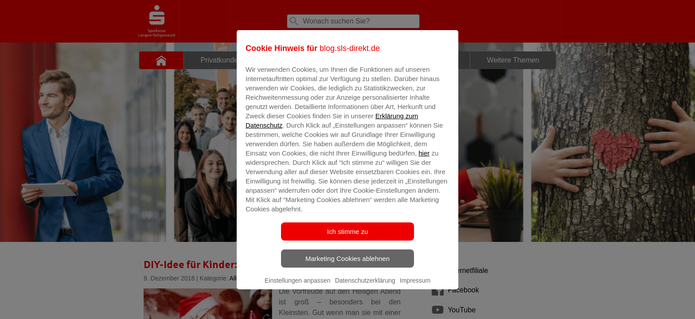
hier (423, 159)
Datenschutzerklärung (365, 286)
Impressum (415, 286)
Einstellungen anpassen (298, 286)
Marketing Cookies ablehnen (347, 264)
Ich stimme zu (347, 237)
